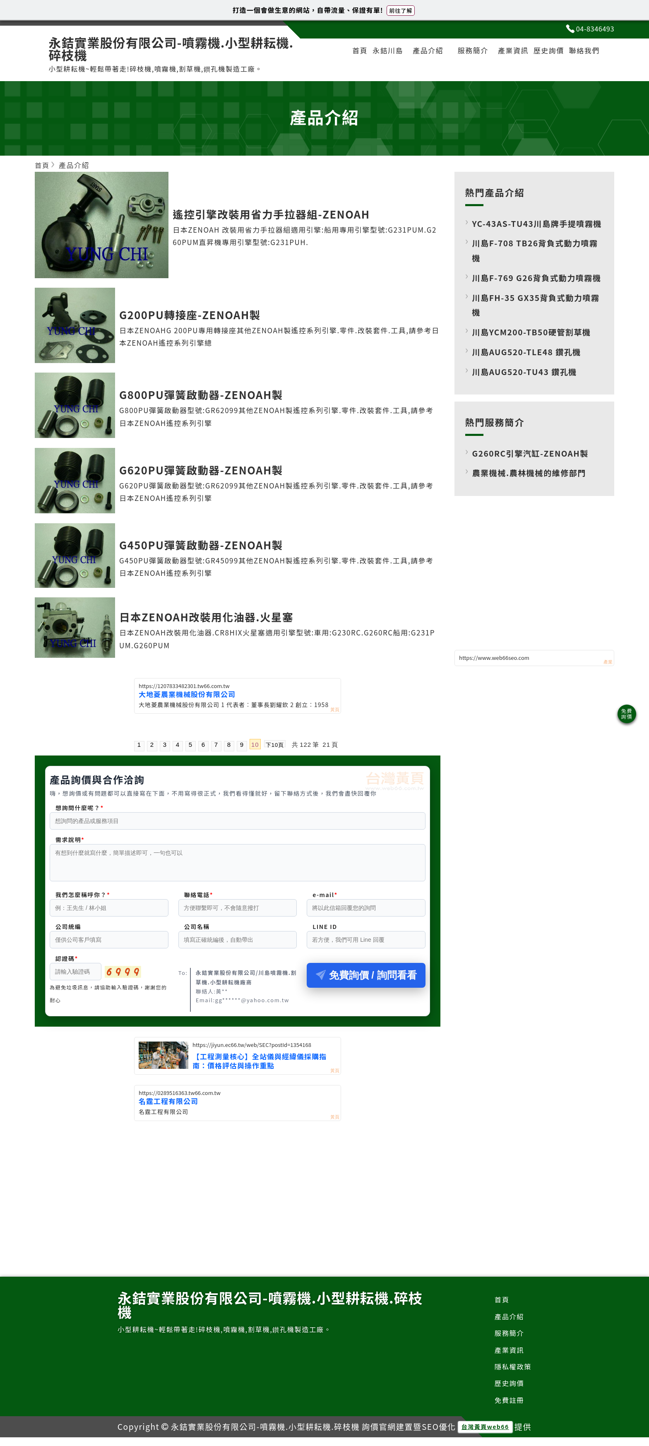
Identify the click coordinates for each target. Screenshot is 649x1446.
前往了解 (400, 10)
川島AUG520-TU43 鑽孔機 (526, 401)
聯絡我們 (582, 52)
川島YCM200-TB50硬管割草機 (534, 362)
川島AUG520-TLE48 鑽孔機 (528, 381)
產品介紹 (419, 52)
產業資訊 (506, 52)
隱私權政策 (512, 1374)
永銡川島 (378, 52)
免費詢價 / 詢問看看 (366, 980)
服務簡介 (464, 52)
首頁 (347, 52)
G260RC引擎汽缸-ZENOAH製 (532, 483)
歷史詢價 (544, 52)
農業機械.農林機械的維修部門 (531, 503)
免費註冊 (508, 1408)
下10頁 (275, 745)
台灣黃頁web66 (485, 1435)
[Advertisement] (237, 1188)
